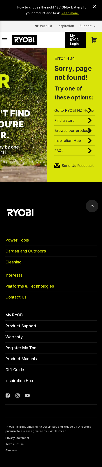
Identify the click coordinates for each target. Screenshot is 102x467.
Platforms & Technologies (29, 286)
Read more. (70, 13)
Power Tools (17, 240)
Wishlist (46, 26)
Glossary (11, 450)
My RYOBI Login (75, 40)
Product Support (20, 326)
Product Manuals (21, 358)
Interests (13, 275)
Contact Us (16, 297)
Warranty (14, 336)
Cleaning (13, 262)
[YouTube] (27, 396)
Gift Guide (14, 369)
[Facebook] (7, 396)
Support (86, 26)
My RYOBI (14, 315)
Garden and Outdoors (25, 251)
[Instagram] (17, 396)
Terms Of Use (14, 444)
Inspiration (66, 26)
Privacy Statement (17, 438)
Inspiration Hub (19, 380)
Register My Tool (21, 347)
